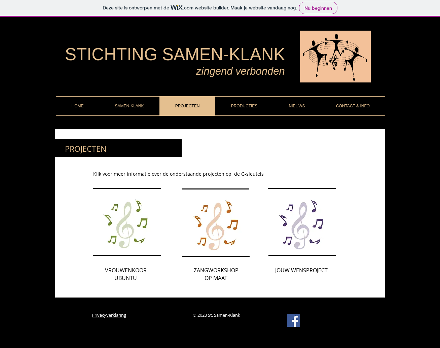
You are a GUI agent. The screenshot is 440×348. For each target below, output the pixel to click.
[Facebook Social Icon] (293, 320)
